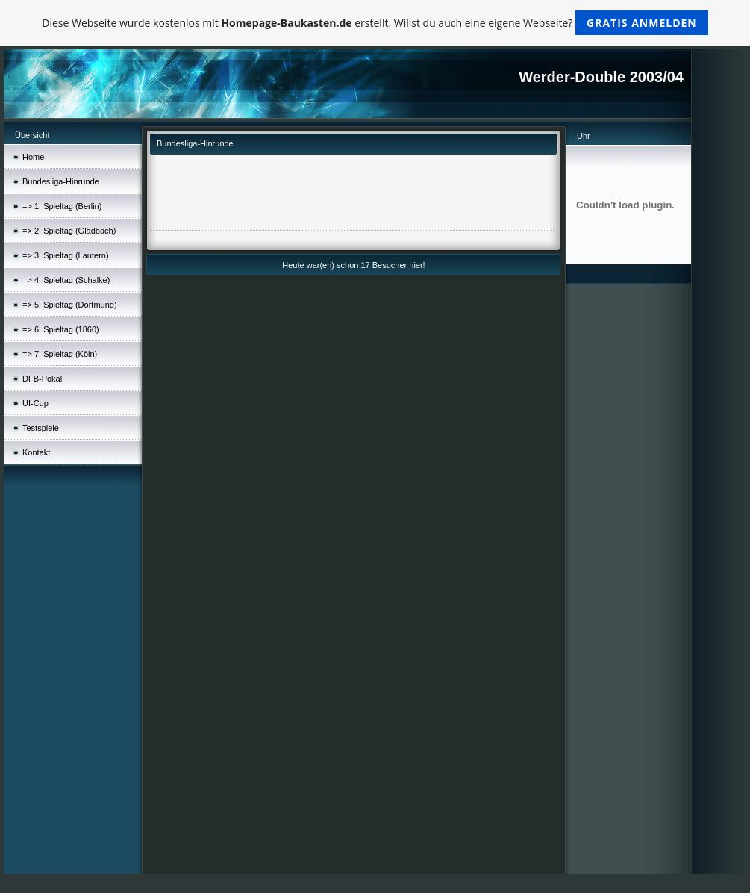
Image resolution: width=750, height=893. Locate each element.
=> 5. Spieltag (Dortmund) (69, 304)
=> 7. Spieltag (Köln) (59, 353)
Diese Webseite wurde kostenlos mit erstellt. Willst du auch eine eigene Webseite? (375, 22)
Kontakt (36, 452)
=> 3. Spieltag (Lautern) (65, 255)
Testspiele (40, 427)
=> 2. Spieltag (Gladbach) (69, 230)
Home (33, 156)
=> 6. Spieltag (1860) (60, 329)
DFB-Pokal (42, 378)
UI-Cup (35, 403)
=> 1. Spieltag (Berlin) (61, 206)
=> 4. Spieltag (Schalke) (66, 280)
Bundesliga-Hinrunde (60, 181)
